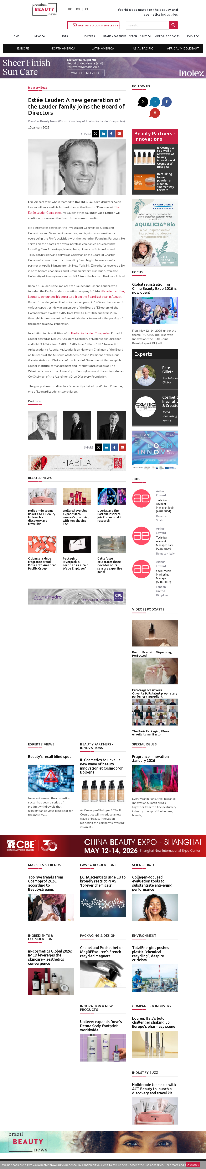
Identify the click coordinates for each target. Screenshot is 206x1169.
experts (89, 36)
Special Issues (143, 730)
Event (191, 36)
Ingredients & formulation (40, 922)
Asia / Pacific (143, 48)
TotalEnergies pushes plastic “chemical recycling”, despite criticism (150, 938)
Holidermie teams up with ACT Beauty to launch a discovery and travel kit (42, 515)
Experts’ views (40, 730)
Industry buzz (37, 87)
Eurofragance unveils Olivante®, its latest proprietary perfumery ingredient (153, 680)
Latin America (103, 48)
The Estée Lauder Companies (89, 333)
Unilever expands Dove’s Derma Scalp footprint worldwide (101, 1010)
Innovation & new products (96, 992)
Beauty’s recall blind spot (49, 742)
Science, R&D (142, 850)
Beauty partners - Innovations (154, 124)
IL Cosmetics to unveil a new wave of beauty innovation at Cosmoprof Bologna (101, 751)
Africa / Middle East (183, 48)
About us (48, 1149)
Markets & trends (43, 850)
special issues (138, 36)
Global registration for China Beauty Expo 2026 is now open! (154, 277)
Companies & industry (151, 990)
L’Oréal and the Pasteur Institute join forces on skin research (111, 515)
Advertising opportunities (102, 1149)
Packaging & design (97, 920)
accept (193, 1164)
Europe (23, 48)
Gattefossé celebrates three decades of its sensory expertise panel (108, 564)
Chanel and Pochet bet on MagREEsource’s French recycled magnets (102, 936)
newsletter (135, 1149)
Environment (144, 920)
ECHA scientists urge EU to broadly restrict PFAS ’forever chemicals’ (103, 866)
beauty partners (114, 36)
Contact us (69, 1149)
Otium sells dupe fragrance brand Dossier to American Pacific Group (41, 563)
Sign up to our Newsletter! (96, 25)
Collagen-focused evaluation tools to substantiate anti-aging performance (152, 868)
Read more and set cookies (182, 1165)
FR (70, 9)
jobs (65, 36)
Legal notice (156, 1149)
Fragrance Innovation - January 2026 (151, 744)
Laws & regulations (97, 850)
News (38, 36)
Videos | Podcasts (167, 36)
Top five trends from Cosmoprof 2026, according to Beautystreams (45, 868)
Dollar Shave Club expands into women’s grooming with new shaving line (77, 515)
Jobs (136, 467)
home (15, 36)
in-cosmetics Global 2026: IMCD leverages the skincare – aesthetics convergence (50, 942)
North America (63, 48)
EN (78, 9)
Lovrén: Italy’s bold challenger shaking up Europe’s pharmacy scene (153, 1007)
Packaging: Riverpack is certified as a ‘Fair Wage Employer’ (77, 561)
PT (86, 9)
